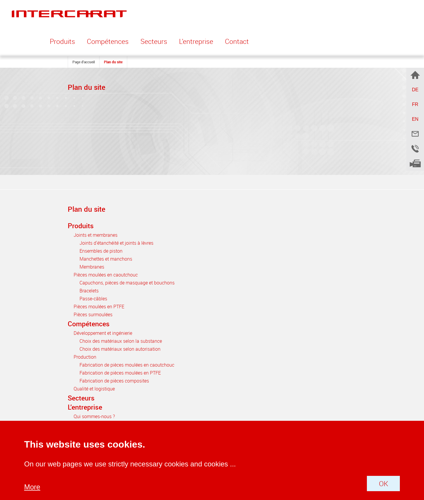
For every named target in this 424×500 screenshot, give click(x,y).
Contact (237, 41)
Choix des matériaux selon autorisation (120, 349)
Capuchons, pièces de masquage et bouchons (127, 282)
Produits (81, 225)
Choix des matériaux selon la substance (121, 341)
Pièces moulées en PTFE (99, 306)
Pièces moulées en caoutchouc (106, 274)
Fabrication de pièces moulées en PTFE (120, 373)
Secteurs (153, 41)
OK (383, 483)
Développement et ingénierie (103, 333)
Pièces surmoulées (93, 314)
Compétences (89, 323)
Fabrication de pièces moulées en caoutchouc (127, 365)
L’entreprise (85, 407)
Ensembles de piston (101, 251)
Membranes (92, 267)
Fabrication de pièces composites (114, 381)
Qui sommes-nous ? (94, 416)
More (32, 487)
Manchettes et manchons (106, 259)
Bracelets (89, 290)
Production (85, 357)
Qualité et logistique (94, 388)
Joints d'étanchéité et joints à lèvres (116, 243)
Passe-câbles (93, 298)
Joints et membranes (95, 235)
